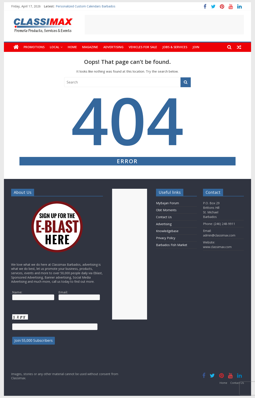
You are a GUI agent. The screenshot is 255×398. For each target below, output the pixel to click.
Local (54, 47)
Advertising (113, 47)
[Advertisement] (164, 24)
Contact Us (164, 217)
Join (196, 47)
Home (72, 47)
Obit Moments (166, 210)
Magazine (90, 47)
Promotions (34, 47)
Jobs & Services (174, 47)
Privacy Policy (165, 238)
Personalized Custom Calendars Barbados (85, 6)
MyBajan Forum (167, 203)
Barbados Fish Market (171, 245)
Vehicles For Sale (143, 47)
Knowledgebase (167, 231)
